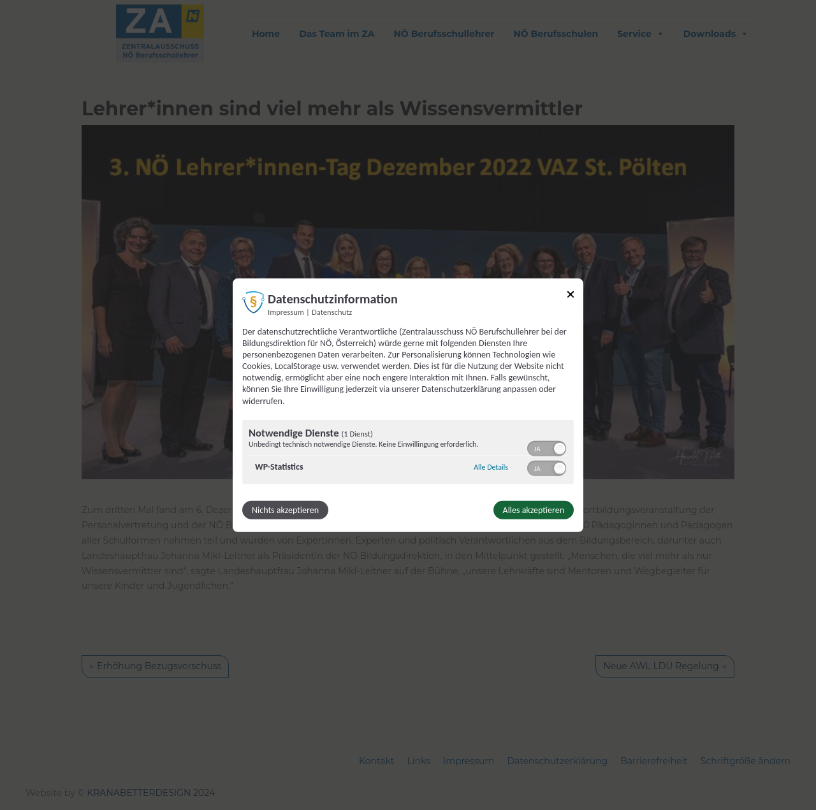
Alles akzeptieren (533, 510)
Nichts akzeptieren (285, 510)
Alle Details (491, 467)
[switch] (546, 447)
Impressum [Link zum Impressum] (286, 311)
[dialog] (408, 405)
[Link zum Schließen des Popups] (570, 296)
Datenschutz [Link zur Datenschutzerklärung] (332, 311)
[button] (559, 448)
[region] (408, 454)
